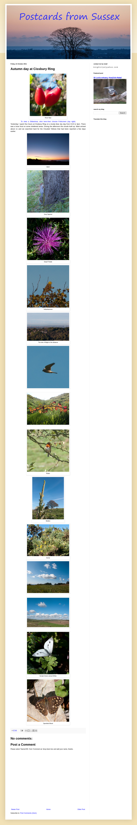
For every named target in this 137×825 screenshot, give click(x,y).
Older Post (81, 809)
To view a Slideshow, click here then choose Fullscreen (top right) (48, 121)
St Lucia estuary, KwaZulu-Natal (108, 78)
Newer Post (15, 809)
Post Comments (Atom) (28, 813)
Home (48, 809)
